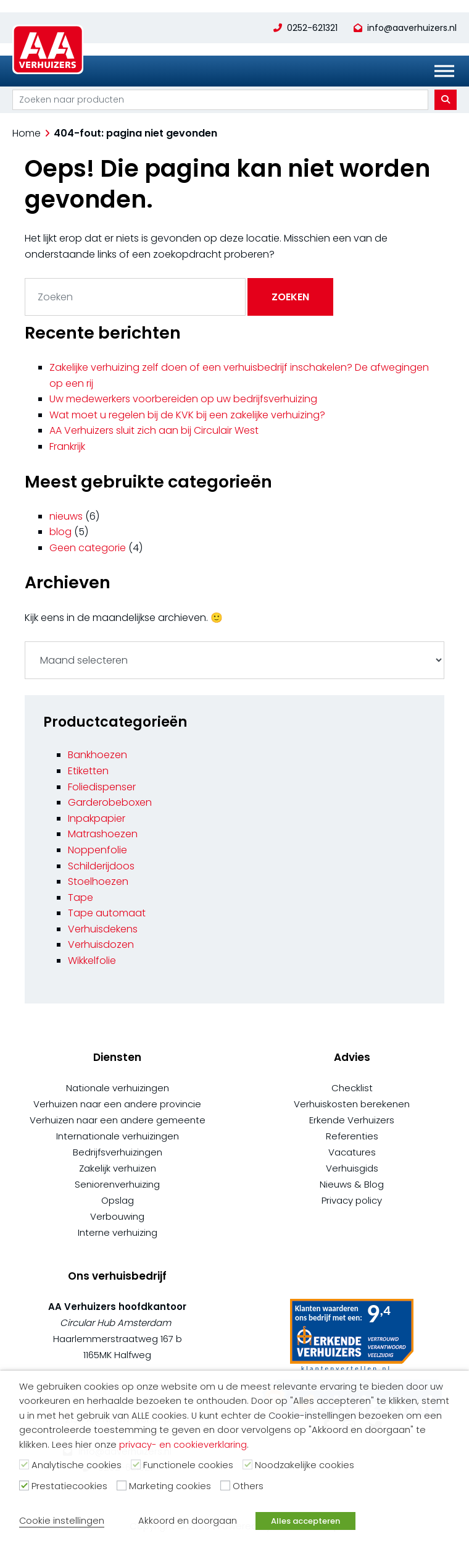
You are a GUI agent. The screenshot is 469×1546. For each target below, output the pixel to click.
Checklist (352, 1087)
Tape (80, 897)
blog (60, 532)
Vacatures (352, 1152)
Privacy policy (352, 1200)
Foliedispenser (102, 787)
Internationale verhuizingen (117, 1136)
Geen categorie (87, 548)
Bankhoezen (97, 755)
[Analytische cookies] (24, 1464)
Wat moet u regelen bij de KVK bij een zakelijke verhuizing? (187, 415)
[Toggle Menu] (444, 71)
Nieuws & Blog (352, 1184)
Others (248, 1486)
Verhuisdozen (101, 944)
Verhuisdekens (103, 929)
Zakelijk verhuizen (117, 1168)
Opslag (117, 1200)
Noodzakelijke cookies (304, 1465)
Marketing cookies (170, 1486)
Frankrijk (67, 446)
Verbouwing (117, 1216)
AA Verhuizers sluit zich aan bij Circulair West (154, 430)
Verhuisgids (352, 1168)
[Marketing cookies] (122, 1485)
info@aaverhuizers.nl (412, 28)
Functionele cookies (188, 1465)
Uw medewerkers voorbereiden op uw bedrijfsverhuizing (183, 399)
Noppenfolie (97, 850)
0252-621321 (312, 28)
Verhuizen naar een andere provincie (117, 1103)
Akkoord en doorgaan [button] (187, 1520)
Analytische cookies (76, 1465)
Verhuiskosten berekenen (352, 1103)
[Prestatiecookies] (24, 1485)
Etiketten (88, 771)
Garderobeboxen (110, 802)
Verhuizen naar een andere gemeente (117, 1119)
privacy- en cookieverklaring (183, 1444)
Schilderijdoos (101, 866)
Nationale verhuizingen (117, 1087)
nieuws (66, 516)
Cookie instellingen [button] (61, 1520)
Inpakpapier (96, 818)
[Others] (225, 1485)
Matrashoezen (103, 834)
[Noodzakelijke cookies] (247, 1464)
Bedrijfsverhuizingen (117, 1152)
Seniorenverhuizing (117, 1184)
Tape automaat (107, 913)
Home (26, 133)
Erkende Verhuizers (351, 1119)
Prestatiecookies (69, 1486)
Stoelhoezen (98, 881)
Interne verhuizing (117, 1232)
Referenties (352, 1136)
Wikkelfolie (92, 960)
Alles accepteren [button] (305, 1521)
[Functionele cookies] (136, 1464)
